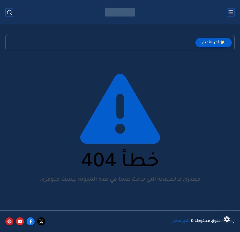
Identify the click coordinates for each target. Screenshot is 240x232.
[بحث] (9, 12)
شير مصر (181, 221)
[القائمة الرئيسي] (231, 12)
